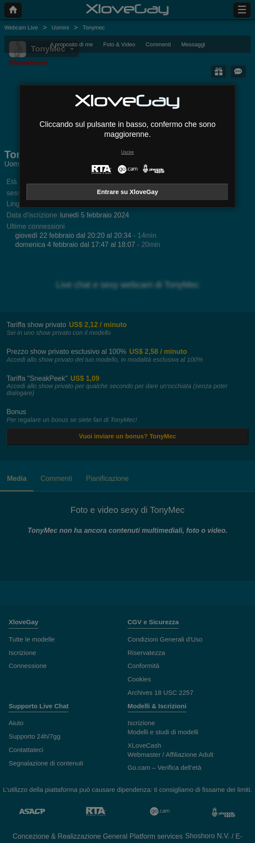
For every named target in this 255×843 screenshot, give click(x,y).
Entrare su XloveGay (127, 191)
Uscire (127, 152)
